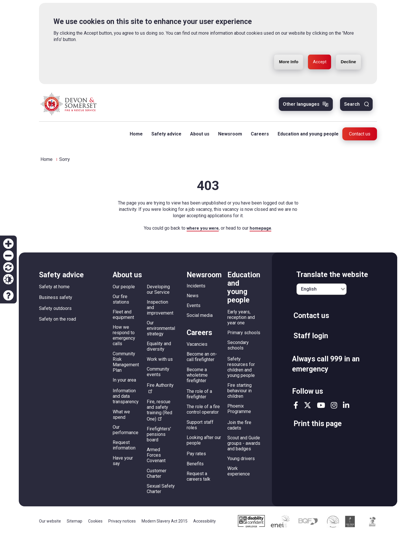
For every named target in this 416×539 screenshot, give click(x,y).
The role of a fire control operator (203, 412)
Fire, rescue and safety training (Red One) (159, 413)
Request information (124, 448)
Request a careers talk (198, 479)
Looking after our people (204, 443)
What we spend (121, 417)
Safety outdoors (55, 311)
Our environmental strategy (161, 331)
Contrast (8, 279)
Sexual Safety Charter (161, 491)
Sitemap (74, 524)
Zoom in (8, 244)
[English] (321, 292)
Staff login (311, 338)
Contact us (359, 136)
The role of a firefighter (199, 396)
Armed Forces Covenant (156, 458)
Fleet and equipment (123, 317)
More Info (281, 63)
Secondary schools (238, 348)
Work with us (160, 362)
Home (134, 136)
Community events (158, 374)
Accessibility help (8, 295)
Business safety (55, 300)
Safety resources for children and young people (241, 370)
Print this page (318, 426)
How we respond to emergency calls (124, 339)
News (192, 298)
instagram (334, 408)
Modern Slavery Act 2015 (164, 524)
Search (352, 106)
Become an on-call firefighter (202, 359)
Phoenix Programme (239, 411)
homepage (262, 230)
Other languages (301, 106)
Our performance (125, 432)
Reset (8, 267)
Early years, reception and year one (241, 320)
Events (193, 308)
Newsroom (228, 136)
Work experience (238, 474)
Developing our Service (158, 292)
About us (197, 136)
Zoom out (8, 255)
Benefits (195, 466)
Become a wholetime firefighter (197, 378)
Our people (124, 289)
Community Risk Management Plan (126, 365)
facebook (296, 408)
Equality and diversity (159, 349)
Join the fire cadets (239, 428)
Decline (347, 63)
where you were (202, 230)
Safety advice (164, 136)
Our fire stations (121, 302)
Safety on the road (57, 322)
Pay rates (196, 456)
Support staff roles (200, 427)
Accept (315, 63)
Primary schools (243, 335)
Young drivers (241, 461)
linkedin (346, 408)
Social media (200, 318)
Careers (258, 136)
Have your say (123, 463)
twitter (307, 408)
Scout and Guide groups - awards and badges (243, 446)
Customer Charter (156, 476)
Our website (50, 524)
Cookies (95, 524)
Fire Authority (160, 391)
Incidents (196, 288)
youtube (320, 408)
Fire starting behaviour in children (239, 393)
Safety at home (54, 289)
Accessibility (204, 524)
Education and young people (306, 136)
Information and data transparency (126, 399)
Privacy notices (122, 524)
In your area (124, 383)
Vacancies (197, 347)
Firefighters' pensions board (159, 437)
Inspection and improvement (160, 310)
